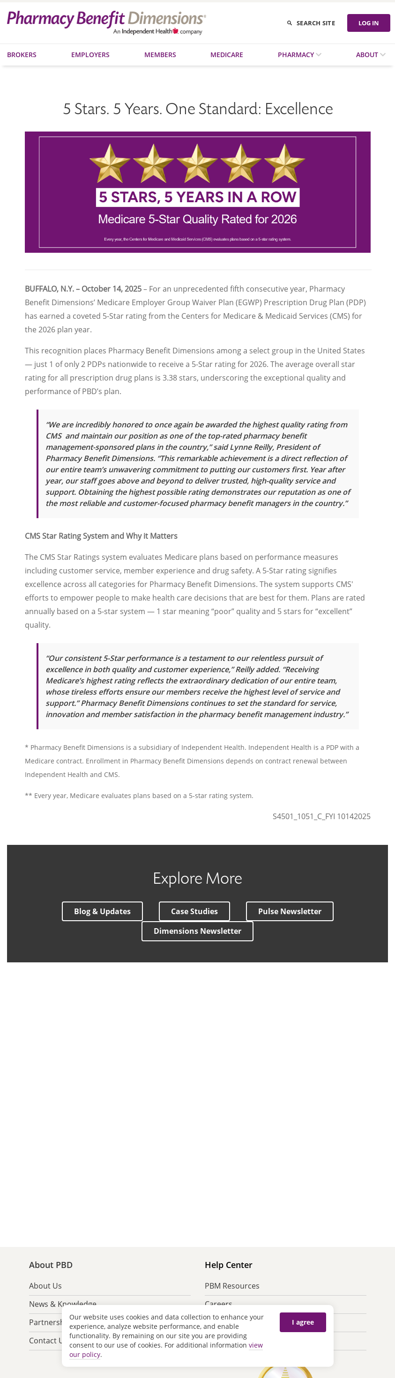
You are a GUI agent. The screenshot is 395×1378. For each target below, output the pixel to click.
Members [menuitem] (160, 54)
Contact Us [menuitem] (48, 1340)
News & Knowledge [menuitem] (63, 1304)
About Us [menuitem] (45, 1286)
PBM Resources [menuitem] (232, 1286)
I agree (303, 1322)
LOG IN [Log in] (368, 23)
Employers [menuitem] (90, 54)
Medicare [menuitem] (226, 54)
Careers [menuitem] (218, 1304)
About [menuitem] (368, 54)
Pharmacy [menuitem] (297, 54)
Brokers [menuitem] (22, 54)
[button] (102, 911)
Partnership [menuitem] (50, 1322)
